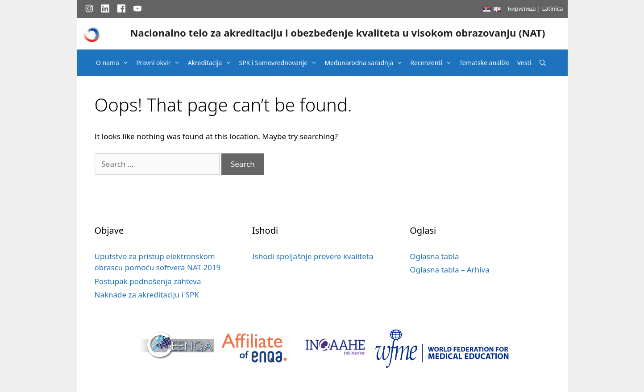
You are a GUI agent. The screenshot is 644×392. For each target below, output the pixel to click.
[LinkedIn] (105, 8)
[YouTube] (137, 8)
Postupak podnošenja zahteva (148, 281)
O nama (114, 63)
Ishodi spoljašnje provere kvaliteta (313, 256)
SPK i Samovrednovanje (280, 63)
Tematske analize (484, 62)
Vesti (524, 62)
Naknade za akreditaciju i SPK (147, 294)
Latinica (552, 8)
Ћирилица (521, 8)
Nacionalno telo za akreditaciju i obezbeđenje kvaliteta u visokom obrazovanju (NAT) (337, 32)
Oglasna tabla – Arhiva (450, 269)
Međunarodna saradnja (365, 63)
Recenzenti (433, 63)
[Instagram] (89, 8)
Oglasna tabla (434, 256)
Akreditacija (212, 63)
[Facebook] (121, 8)
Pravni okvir (160, 63)
